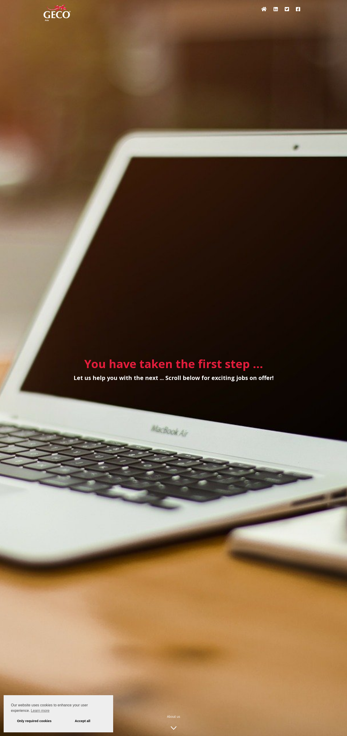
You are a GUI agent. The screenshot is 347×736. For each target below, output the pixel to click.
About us (173, 716)
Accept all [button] (82, 721)
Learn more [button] (40, 711)
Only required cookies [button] (34, 721)
